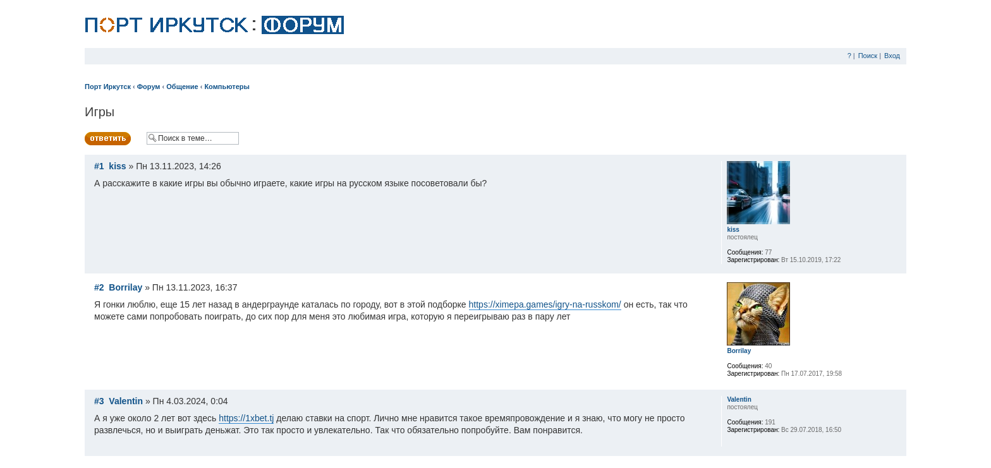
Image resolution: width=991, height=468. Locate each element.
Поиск (867, 55)
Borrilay (125, 287)
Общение (182, 86)
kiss (117, 166)
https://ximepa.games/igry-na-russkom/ (545, 304)
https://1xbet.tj (246, 418)
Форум (149, 86)
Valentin (126, 401)
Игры (99, 112)
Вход (892, 55)
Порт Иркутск (108, 86)
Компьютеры (227, 86)
